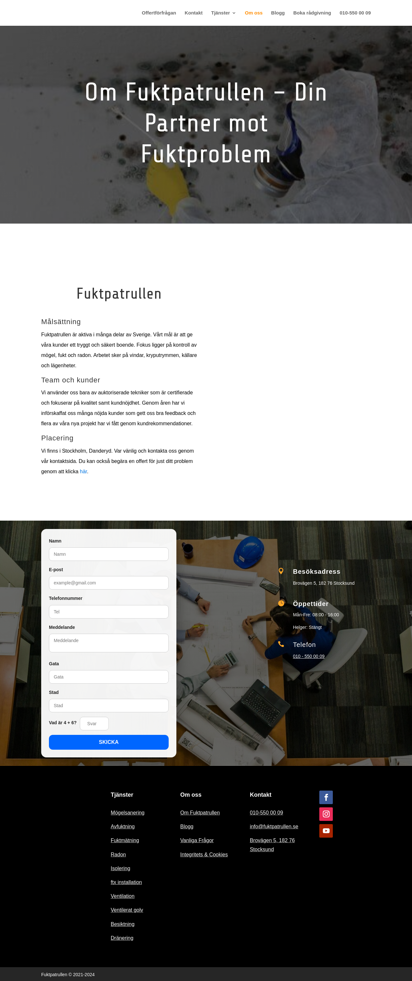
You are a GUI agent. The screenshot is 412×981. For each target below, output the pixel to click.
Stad (54, 692)
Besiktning (123, 924)
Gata (54, 663)
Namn (55, 540)
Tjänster (220, 13)
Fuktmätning (125, 840)
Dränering (122, 938)
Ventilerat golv (127, 910)
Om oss (254, 13)
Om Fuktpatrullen (200, 812)
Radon (118, 854)
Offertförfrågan (159, 13)
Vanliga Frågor (197, 840)
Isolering (120, 868)
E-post (56, 569)
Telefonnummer (65, 598)
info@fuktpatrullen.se (274, 826)
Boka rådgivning (312, 13)
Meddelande (62, 627)
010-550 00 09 (355, 13)
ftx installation (126, 882)
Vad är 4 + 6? (63, 722)
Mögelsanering (128, 812)
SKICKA (108, 742)
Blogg (278, 13)
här (83, 471)
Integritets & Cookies (204, 854)
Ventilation (123, 896)
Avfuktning (123, 826)
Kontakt (194, 13)
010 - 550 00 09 (308, 656)
